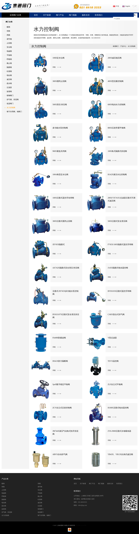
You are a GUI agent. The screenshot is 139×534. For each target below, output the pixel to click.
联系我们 (98, 15)
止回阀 (9, 43)
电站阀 (9, 75)
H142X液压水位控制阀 (117, 174)
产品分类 (5, 479)
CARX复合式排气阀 (116, 314)
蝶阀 (8, 27)
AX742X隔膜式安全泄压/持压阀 (66, 268)
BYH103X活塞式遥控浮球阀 (119, 291)
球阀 (8, 31)
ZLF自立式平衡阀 (115, 384)
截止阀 (9, 63)
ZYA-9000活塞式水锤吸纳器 (119, 431)
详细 (54, 67)
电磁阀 (9, 51)
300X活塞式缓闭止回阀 (62, 221)
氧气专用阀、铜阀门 (14, 111)
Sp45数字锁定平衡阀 (61, 384)
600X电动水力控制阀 (116, 104)
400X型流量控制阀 (115, 81)
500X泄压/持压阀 (60, 104)
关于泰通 (47, 15)
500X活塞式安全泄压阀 (117, 221)
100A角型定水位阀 (60, 174)
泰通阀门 (116, 46)
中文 (117, 6)
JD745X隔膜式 (59, 244)
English (127, 6)
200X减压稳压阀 (114, 58)
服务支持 (86, 15)
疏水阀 (9, 83)
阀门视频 (73, 15)
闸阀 (8, 35)
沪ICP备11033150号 (80, 525)
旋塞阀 (9, 91)
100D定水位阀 (58, 58)
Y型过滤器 (112, 338)
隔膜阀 (9, 67)
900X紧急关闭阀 (59, 151)
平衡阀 (9, 55)
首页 (36, 15)
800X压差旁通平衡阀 (116, 128)
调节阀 (9, 39)
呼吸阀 (9, 59)
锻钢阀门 (10, 95)
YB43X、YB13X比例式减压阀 (120, 454)
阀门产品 (60, 15)
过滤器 (9, 87)
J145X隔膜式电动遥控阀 (118, 268)
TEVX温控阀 (113, 361)
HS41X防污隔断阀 (60, 361)
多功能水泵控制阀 (60, 128)
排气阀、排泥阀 (13, 99)
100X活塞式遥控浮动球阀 (63, 198)
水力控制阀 (11, 107)
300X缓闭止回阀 (59, 81)
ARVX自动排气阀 (60, 454)
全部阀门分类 (15, 15)
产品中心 (123, 46)
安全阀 (9, 47)
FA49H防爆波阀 (59, 338)
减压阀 (9, 79)
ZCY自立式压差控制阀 (62, 408)
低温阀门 (10, 103)
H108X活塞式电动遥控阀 (118, 408)
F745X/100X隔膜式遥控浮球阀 (120, 244)
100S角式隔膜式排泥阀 (117, 151)
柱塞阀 (9, 71)
